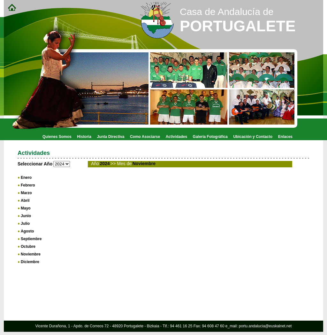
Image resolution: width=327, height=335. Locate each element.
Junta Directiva (110, 136)
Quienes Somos (57, 136)
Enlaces (285, 136)
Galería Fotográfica (210, 136)
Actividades (176, 136)
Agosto (27, 231)
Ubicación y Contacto (252, 136)
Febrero (28, 185)
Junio (26, 216)
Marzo (26, 193)
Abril (25, 200)
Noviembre (31, 254)
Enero (26, 177)
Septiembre (31, 239)
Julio (25, 223)
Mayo (26, 208)
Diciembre (30, 262)
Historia (84, 136)
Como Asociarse (145, 136)
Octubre (28, 246)
